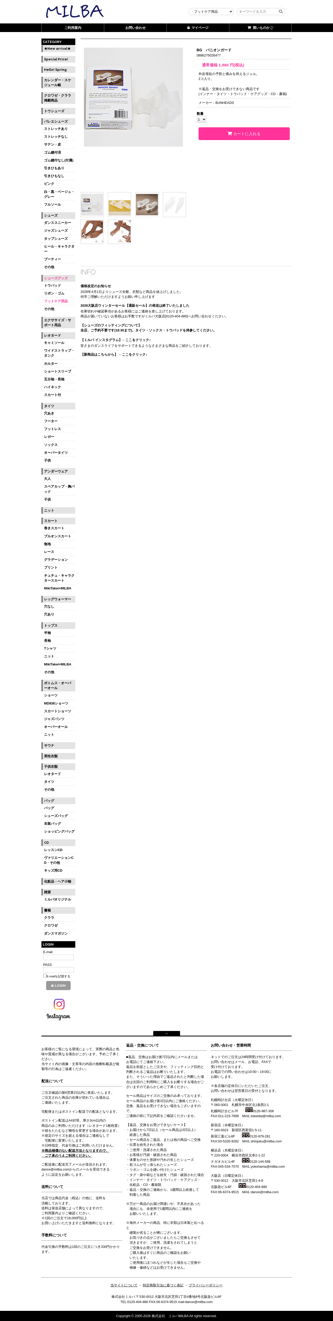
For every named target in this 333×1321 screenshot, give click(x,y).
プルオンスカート (57, 536)
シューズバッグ (56, 816)
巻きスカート (54, 528)
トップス (51, 625)
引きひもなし (54, 176)
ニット (49, 510)
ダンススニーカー (57, 223)
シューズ (51, 215)
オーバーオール (56, 727)
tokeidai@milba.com (266, 1116)
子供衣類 (51, 767)
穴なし (49, 606)
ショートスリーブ (57, 371)
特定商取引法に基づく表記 (163, 1285)
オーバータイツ (56, 453)
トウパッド (52, 285)
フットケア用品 (56, 301)
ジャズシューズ (56, 230)
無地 (47, 544)
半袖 (47, 633)
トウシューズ (54, 111)
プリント (51, 567)
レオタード (52, 335)
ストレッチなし (56, 137)
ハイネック (52, 387)
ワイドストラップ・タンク (59, 353)
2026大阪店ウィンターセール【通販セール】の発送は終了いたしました (135, 305)
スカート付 (52, 395)
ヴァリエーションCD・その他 (58, 860)
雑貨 (47, 892)
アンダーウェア (56, 471)
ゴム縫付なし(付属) (58, 160)
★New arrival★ (57, 49)
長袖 (47, 641)
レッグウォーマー (57, 599)
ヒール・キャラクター (59, 248)
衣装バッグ (52, 824)
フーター (51, 421)
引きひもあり (54, 168)
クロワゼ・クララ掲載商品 (57, 97)
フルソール (52, 204)
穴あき (49, 413)
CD (46, 843)
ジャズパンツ (54, 719)
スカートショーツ (57, 711)
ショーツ (51, 695)
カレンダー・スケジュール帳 (57, 82)
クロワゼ (51, 925)
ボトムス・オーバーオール (57, 685)
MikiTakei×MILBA (57, 588)
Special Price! (56, 59)
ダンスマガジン (56, 933)
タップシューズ (56, 239)
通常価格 (208, 65)
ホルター (51, 364)
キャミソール (54, 343)
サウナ (49, 745)
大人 (47, 479)
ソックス (51, 445)
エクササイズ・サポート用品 (57, 322)
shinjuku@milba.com (266, 1141)
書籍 (47, 910)
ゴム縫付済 (52, 152)
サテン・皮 (52, 144)
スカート (51, 521)
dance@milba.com (265, 1192)
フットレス (52, 429)
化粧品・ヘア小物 (57, 881)
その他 (49, 267)
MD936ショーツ (56, 703)
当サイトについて (124, 1285)
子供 (47, 460)
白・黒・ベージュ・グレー (59, 194)
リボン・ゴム (54, 293)
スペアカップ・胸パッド (59, 489)
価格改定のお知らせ (96, 286)
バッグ (49, 801)
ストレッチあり (56, 129)
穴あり (49, 614)
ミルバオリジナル (57, 899)
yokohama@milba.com (268, 1166)
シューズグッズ (56, 278)
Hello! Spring (55, 70)
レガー (49, 437)
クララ (49, 918)
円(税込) (231, 65)
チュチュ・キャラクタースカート (59, 578)
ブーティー (52, 259)
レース (49, 552)
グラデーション (56, 560)
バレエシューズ (56, 121)
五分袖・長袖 (54, 379)
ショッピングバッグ (59, 831)
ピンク (49, 184)
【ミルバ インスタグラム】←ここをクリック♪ (116, 340)
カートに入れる (244, 133)
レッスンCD (53, 850)
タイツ (49, 406)
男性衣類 (51, 756)
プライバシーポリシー (206, 1285)
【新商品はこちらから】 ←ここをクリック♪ (114, 354)
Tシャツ (50, 648)
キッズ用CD (53, 870)
